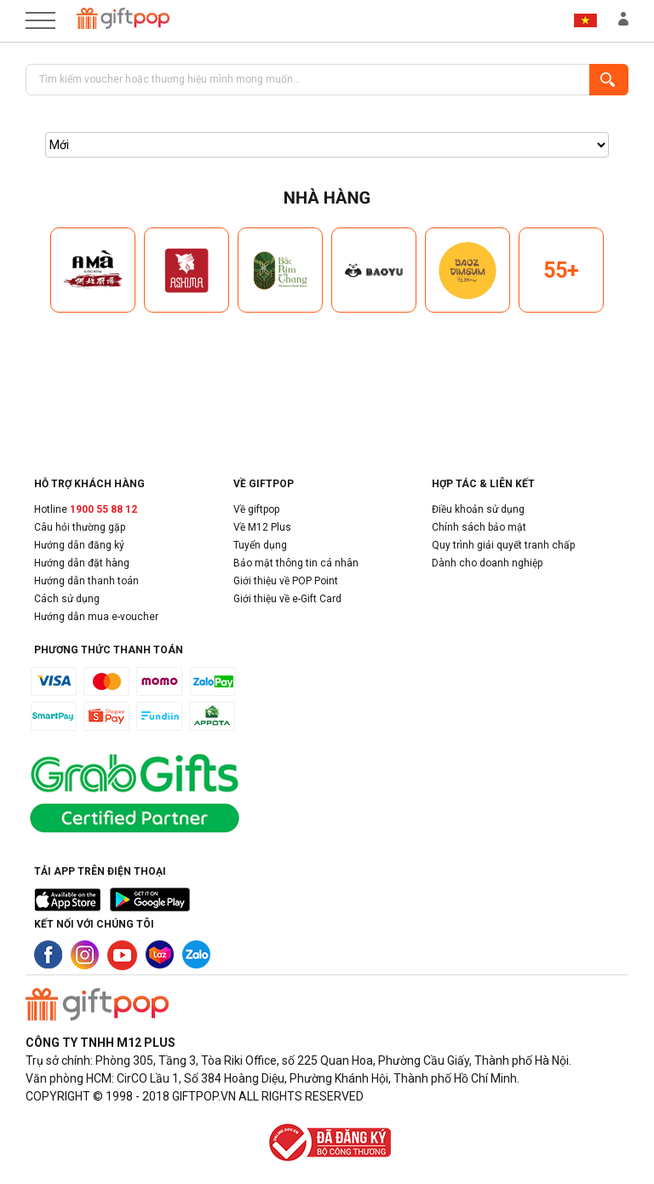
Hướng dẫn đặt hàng (81, 563)
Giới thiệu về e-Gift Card (287, 599)
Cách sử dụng (67, 599)
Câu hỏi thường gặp (79, 527)
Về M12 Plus (262, 527)
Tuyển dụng (260, 545)
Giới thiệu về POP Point (285, 581)
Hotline (85, 509)
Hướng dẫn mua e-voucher (96, 617)
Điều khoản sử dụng (478, 509)
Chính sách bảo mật (479, 527)
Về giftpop (256, 509)
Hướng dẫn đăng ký (79, 545)
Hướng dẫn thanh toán (86, 581)
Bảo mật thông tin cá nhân (296, 563)
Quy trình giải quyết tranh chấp (503, 545)
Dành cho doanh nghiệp (487, 563)
